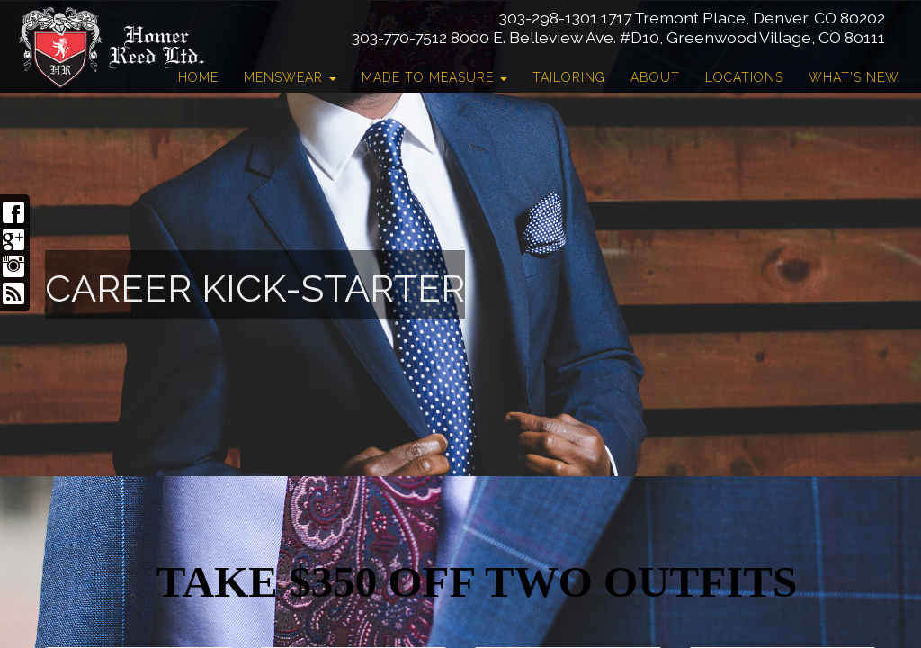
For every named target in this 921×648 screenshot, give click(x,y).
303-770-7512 (399, 37)
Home (198, 77)
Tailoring (568, 77)
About (655, 77)
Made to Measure (434, 77)
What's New (854, 77)
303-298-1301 (548, 17)
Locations (744, 77)
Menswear (290, 77)
